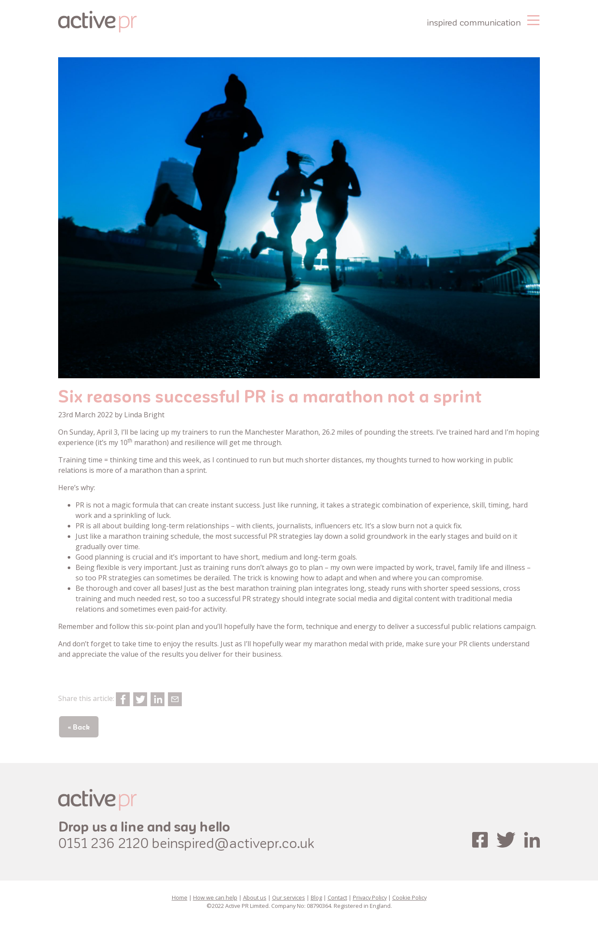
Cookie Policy (409, 897)
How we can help (215, 897)
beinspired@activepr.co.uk (233, 842)
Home (179, 897)
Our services (288, 897)
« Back (79, 727)
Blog (316, 897)
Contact (337, 897)
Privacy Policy (370, 897)
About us (254, 897)
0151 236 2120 (103, 842)
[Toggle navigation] (533, 19)
